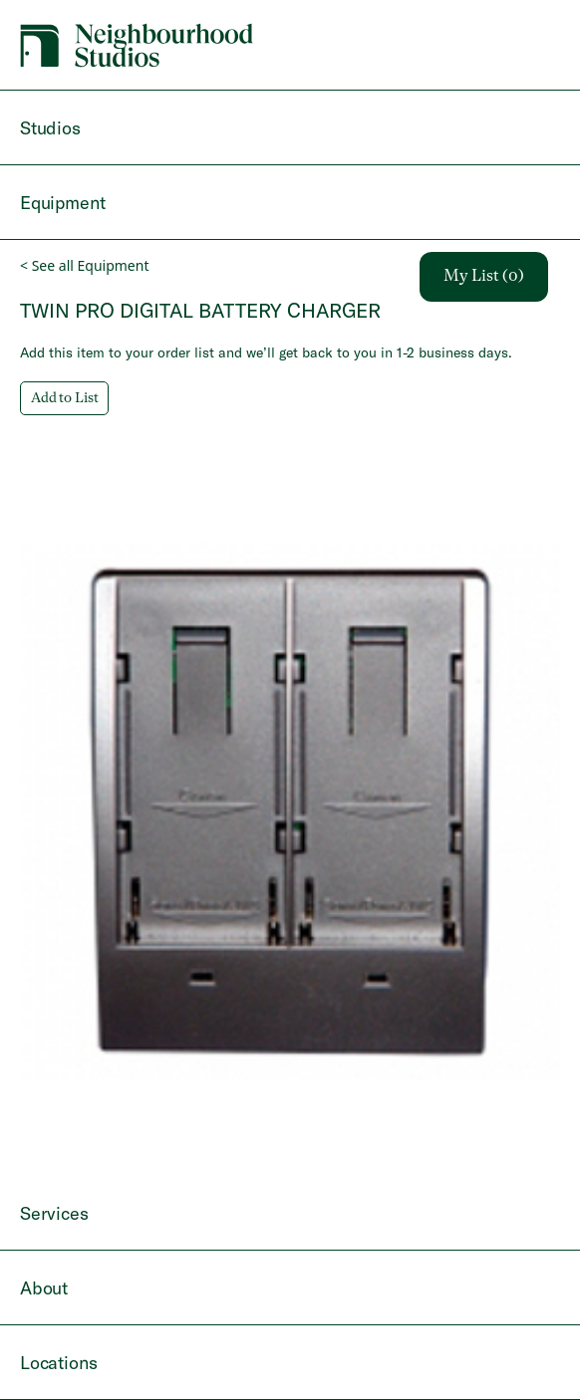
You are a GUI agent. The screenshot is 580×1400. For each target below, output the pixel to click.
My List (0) (483, 277)
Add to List (64, 398)
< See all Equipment (84, 265)
